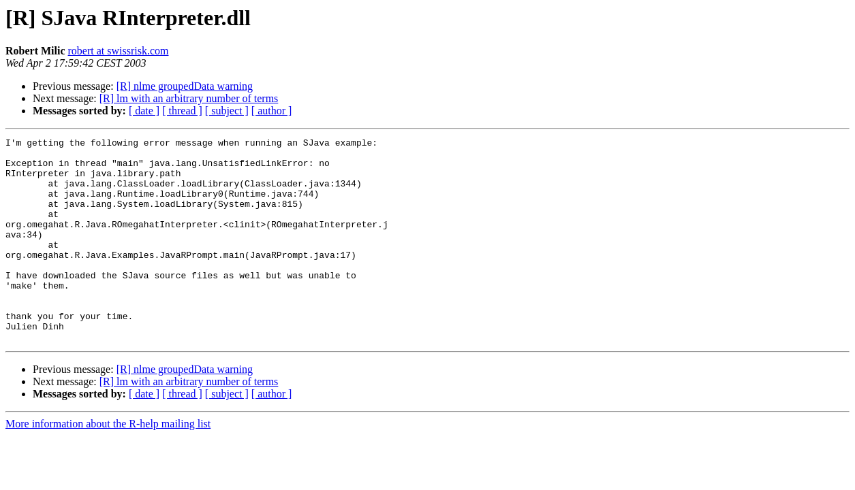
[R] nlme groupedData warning (184, 86)
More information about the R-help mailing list (108, 464)
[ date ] (144, 110)
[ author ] (271, 110)
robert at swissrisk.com (118, 50)
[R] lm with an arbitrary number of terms (189, 98)
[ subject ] (227, 110)
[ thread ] (182, 110)
